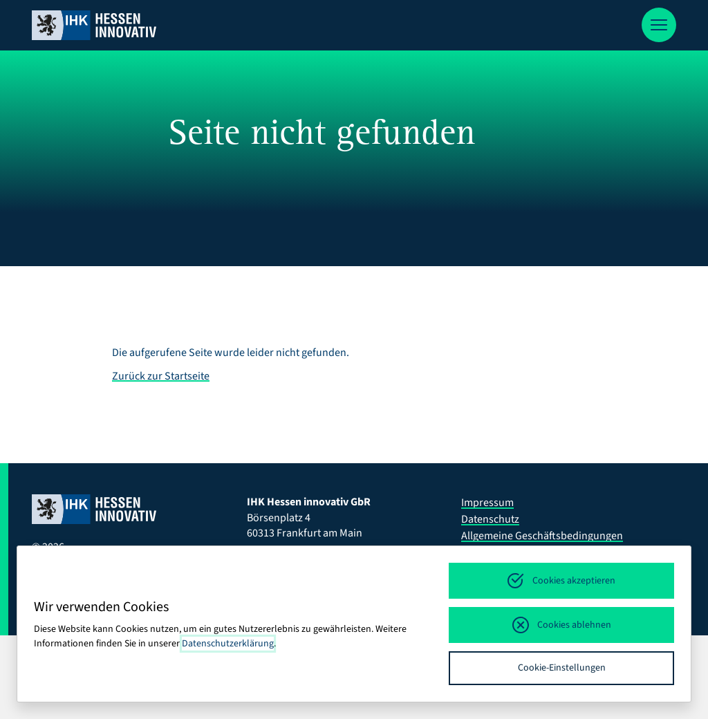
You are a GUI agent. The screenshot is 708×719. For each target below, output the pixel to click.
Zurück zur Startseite (160, 376)
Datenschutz (490, 519)
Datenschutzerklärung (228, 644)
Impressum (487, 502)
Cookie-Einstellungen (562, 668)
